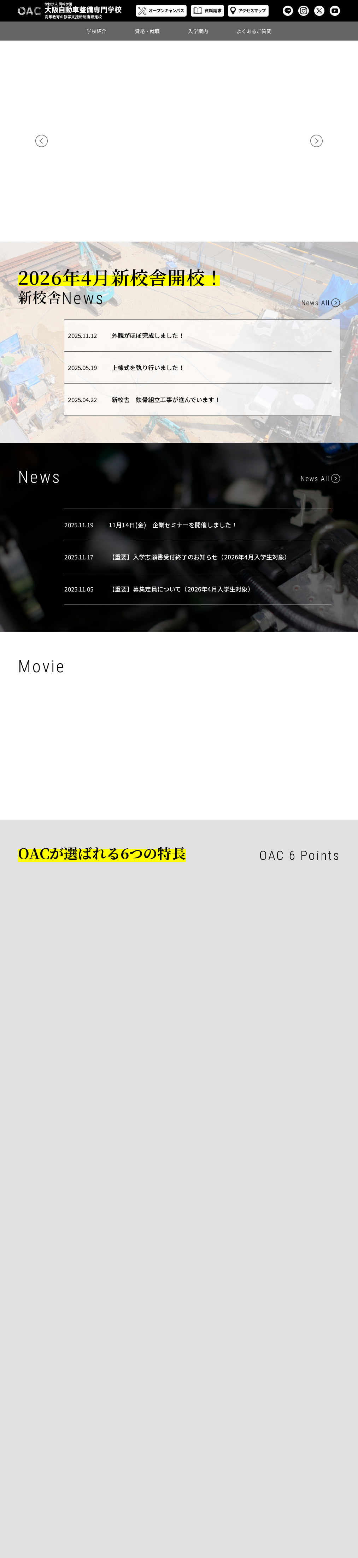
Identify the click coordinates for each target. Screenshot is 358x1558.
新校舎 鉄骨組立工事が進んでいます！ (166, 399)
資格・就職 (147, 31)
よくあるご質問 (253, 31)
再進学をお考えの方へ (263, 1510)
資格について (203, 1485)
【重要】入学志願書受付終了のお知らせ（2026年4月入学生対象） (199, 556)
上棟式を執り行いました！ (148, 367)
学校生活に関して (315, 1493)
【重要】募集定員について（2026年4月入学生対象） (181, 588)
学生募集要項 (257, 1485)
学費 (248, 1493)
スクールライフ (152, 1493)
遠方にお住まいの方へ (263, 1522)
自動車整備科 (150, 1485)
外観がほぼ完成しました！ (148, 335)
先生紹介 (145, 1500)
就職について (203, 1493)
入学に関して (310, 1485)
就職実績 (199, 1500)
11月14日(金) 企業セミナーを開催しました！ (173, 524)
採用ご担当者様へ (207, 1508)
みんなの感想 (150, 1508)
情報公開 (145, 1516)
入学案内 (198, 31)
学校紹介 (97, 31)
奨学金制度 (254, 1500)
